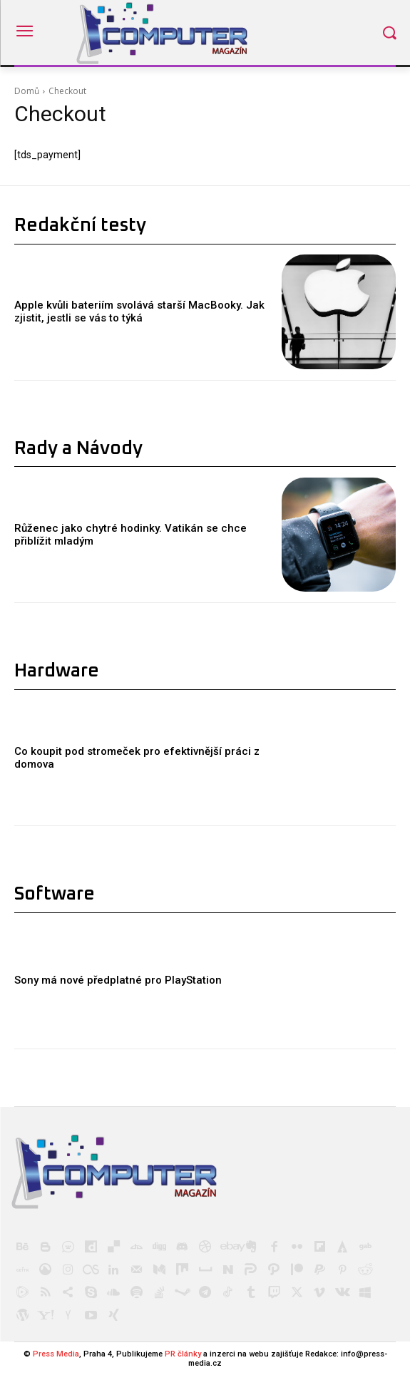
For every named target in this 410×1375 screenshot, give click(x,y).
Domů (26, 91)
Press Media (56, 1354)
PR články (183, 1354)
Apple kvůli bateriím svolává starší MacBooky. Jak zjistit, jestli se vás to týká (139, 311)
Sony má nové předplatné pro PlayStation (118, 980)
